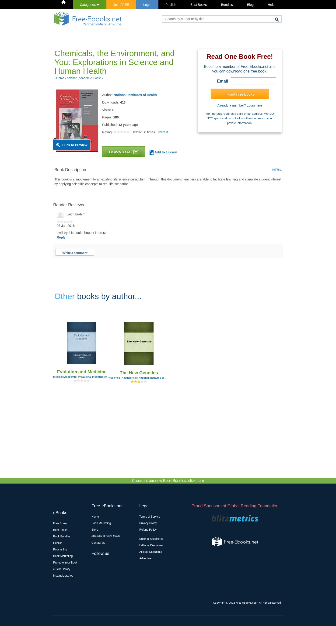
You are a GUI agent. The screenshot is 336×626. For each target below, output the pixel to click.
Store (94, 529)
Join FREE (121, 5)
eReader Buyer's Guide (105, 536)
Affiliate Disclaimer (150, 551)
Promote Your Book (65, 562)
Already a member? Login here (239, 105)
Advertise (145, 558)
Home (95, 516)
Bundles (227, 5)
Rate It (163, 132)
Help (271, 5)
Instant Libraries (63, 575)
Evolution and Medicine (81, 371)
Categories (89, 5)
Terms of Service (149, 516)
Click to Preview (74, 145)
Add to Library (163, 152)
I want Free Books (239, 94)
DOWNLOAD (123, 152)
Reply (61, 237)
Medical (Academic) (65, 376)
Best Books (198, 5)
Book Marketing (63, 556)
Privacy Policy (148, 523)
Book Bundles (61, 536)
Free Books (60, 523)
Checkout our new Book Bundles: (168, 481)
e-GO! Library (61, 569)
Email (222, 81)
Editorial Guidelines (151, 538)
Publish (170, 5)
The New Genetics (139, 372)
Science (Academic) (122, 377)
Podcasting (60, 549)
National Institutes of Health (135, 95)
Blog (250, 5)
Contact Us (98, 542)
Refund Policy (148, 529)
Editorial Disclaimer (151, 545)
